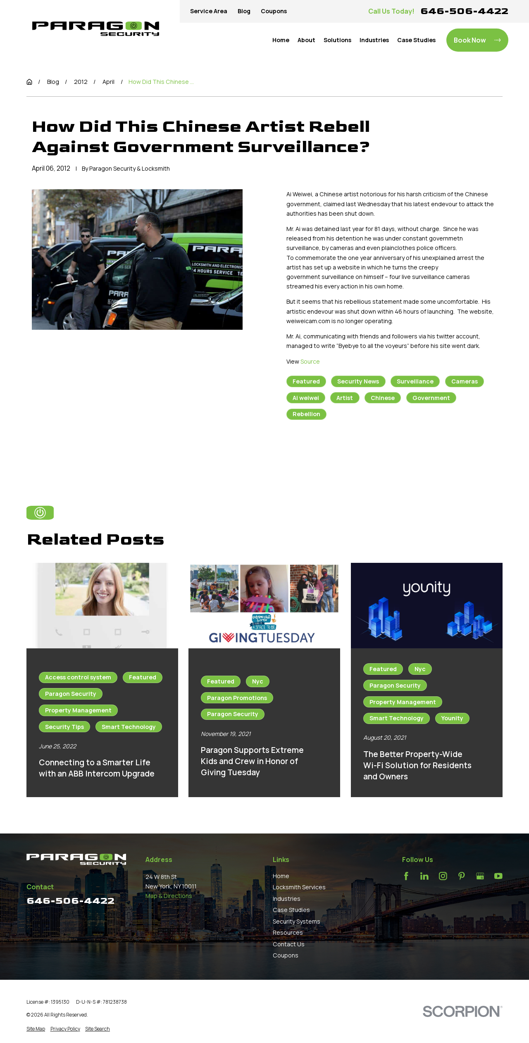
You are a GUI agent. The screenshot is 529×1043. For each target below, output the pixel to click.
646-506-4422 (464, 11)
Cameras (464, 381)
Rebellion (306, 414)
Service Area (208, 11)
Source (310, 361)
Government (431, 398)
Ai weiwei (306, 398)
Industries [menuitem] (374, 40)
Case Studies (291, 910)
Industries (286, 899)
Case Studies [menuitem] (416, 40)
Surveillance (415, 381)
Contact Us (289, 944)
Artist (344, 398)
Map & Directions (168, 896)
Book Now (477, 40)
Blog (244, 11)
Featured (306, 381)
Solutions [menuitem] (337, 40)
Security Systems (296, 921)
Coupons (274, 11)
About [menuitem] (306, 40)
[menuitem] (35, 1029)
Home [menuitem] (280, 40)
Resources (288, 932)
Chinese (383, 398)
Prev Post (318, 455)
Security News (358, 381)
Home (281, 876)
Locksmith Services (299, 887)
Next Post (387, 455)
